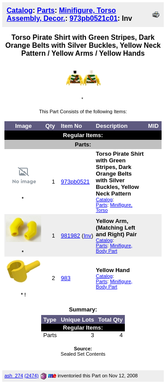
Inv (87, 235)
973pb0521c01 (93, 18)
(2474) (31, 375)
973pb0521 (75, 181)
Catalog (20, 10)
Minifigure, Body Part (114, 248)
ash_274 (13, 375)
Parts (45, 10)
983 (66, 278)
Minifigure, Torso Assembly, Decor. (61, 14)
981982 (70, 235)
